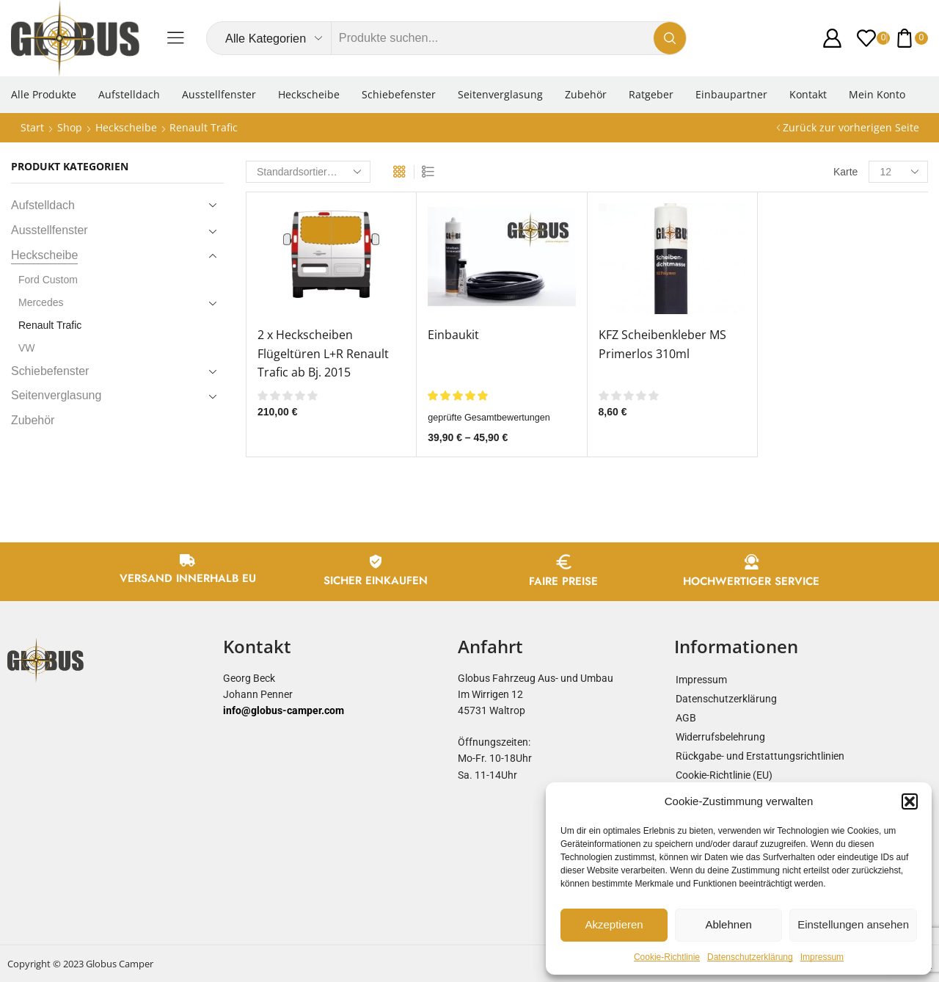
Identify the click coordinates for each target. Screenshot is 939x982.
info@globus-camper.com (283, 710)
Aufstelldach (129, 94)
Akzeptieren (614, 924)
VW (26, 348)
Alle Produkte (43, 94)
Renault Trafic (49, 325)
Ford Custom (48, 279)
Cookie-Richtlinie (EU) (724, 775)
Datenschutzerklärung (750, 957)
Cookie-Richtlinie (667, 957)
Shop (69, 127)
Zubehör (586, 94)
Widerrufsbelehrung (720, 737)
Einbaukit (453, 335)
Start (32, 127)
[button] (909, 801)
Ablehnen (728, 924)
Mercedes (40, 302)
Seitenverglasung (500, 94)
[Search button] (670, 38)
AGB (686, 718)
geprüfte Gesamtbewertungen (489, 417)
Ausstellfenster (219, 94)
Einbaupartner (731, 94)
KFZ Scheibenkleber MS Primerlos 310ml (662, 344)
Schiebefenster (399, 94)
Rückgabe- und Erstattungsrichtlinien (760, 756)
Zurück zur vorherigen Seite (851, 127)
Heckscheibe (309, 94)
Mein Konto (877, 94)
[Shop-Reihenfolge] (308, 172)
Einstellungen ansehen (853, 924)
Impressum (822, 957)
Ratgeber (651, 94)
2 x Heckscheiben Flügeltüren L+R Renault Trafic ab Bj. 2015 (323, 353)
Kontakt (808, 94)
